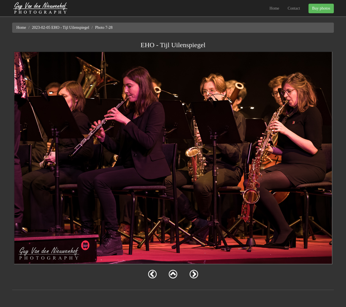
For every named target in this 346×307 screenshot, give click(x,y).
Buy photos (321, 8)
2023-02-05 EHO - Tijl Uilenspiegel (60, 27)
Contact (294, 8)
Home (274, 8)
